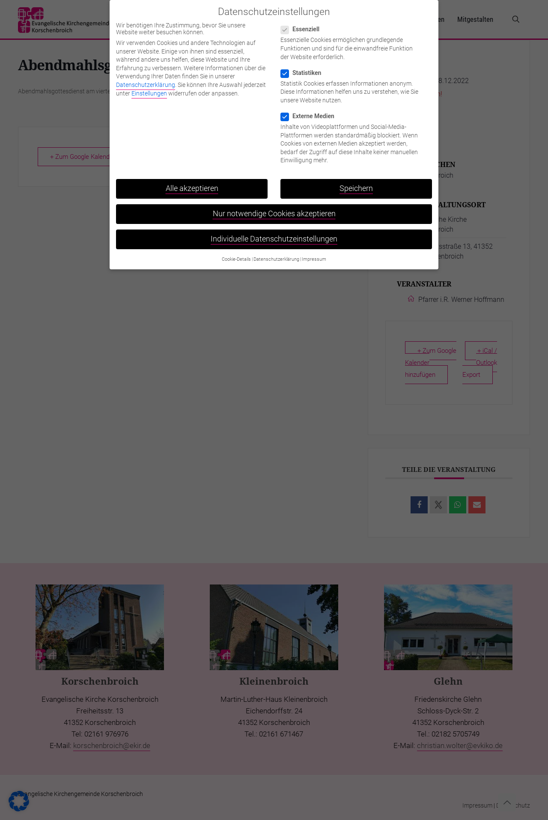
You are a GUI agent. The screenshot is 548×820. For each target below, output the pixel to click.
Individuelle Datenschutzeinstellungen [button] (274, 232)
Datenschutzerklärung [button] (276, 252)
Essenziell (303, 22)
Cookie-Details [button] (236, 252)
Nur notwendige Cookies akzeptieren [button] (274, 207)
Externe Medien (311, 109)
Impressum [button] (314, 252)
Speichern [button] (356, 182)
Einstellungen (149, 86)
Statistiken (304, 66)
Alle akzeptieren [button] (192, 182)
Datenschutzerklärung (145, 78)
